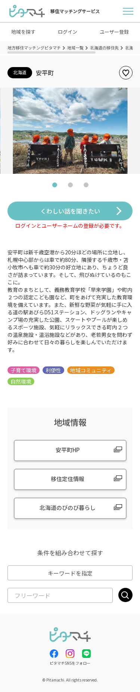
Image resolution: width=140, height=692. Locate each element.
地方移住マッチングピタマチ (34, 48)
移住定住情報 (67, 479)
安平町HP (68, 450)
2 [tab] (70, 186)
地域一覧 (75, 48)
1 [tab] (54, 186)
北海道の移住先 (104, 48)
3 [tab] (86, 186)
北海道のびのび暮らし (68, 507)
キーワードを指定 (70, 573)
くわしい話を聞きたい (70, 210)
